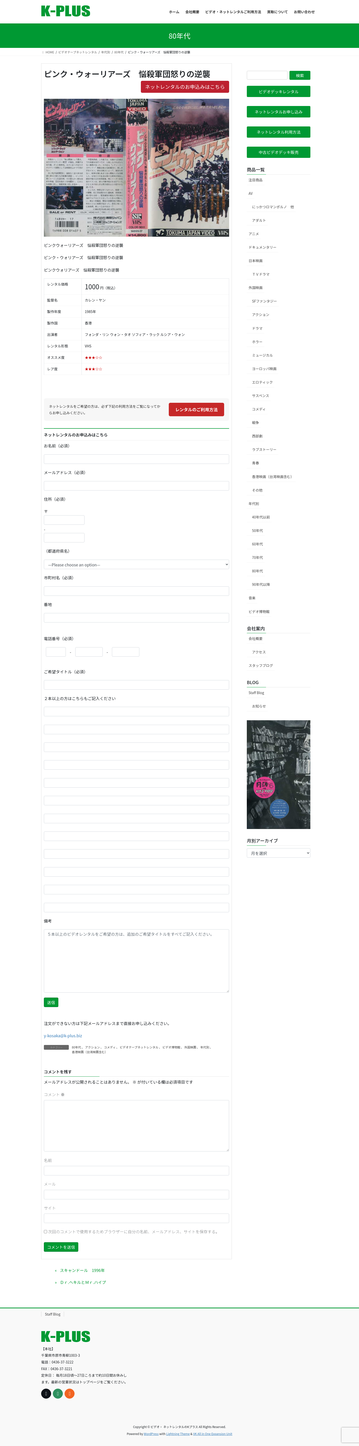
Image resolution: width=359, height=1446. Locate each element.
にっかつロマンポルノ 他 (273, 206)
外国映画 (190, 1047)
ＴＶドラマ (260, 274)
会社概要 (256, 638)
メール (50, 1184)
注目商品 (256, 179)
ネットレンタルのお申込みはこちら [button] (185, 86)
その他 (257, 490)
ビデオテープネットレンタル (139, 1047)
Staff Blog (256, 692)
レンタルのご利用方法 (196, 409)
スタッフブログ (261, 665)
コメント (54, 1094)
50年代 (257, 530)
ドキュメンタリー (262, 247)
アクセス (259, 651)
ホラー (257, 341)
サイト (50, 1208)
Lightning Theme (178, 1434)
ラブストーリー (264, 449)
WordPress (151, 1434)
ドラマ (257, 328)
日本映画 (256, 260)
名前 (48, 1160)
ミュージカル (262, 355)
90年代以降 (261, 584)
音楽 (252, 597)
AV (251, 193)
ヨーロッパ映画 (264, 368)
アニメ (254, 233)
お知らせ (259, 706)
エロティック (262, 382)
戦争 (255, 422)
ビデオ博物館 (171, 1047)
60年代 (257, 543)
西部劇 (257, 435)
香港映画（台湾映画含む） (90, 1052)
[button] (278, 91)
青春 (255, 462)
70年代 (257, 557)
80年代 (76, 1047)
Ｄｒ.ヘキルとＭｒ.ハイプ (83, 1282)
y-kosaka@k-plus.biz (63, 1035)
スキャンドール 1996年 (82, 1270)
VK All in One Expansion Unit (212, 1434)
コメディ (110, 1047)
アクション (92, 1047)
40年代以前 (261, 517)
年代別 (204, 1047)
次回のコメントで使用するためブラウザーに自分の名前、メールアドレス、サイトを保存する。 (134, 1232)
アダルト (259, 220)
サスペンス (260, 395)
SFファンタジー (264, 301)
